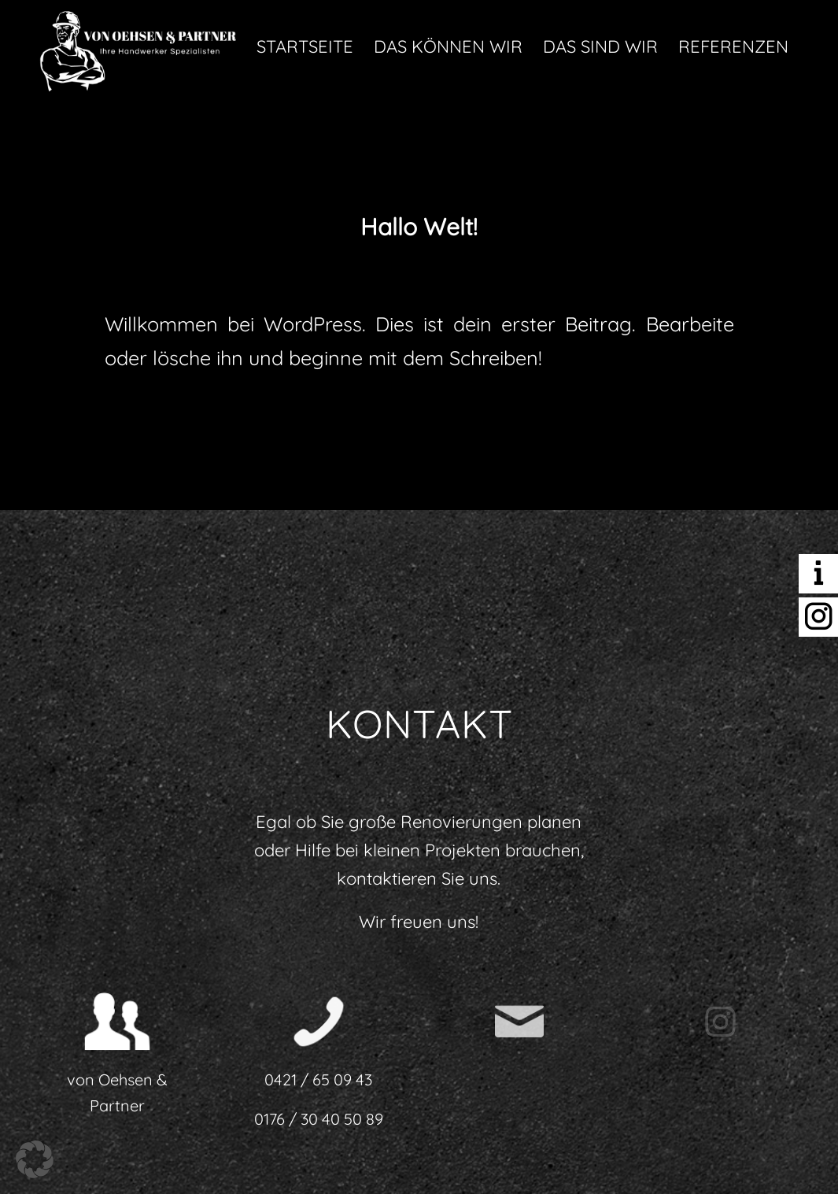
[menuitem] (305, 46)
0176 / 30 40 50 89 (318, 1119)
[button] (34, 1159)
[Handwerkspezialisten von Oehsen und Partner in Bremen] (138, 46)
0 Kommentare (369, 266)
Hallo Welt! (419, 227)
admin (608, 266)
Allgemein (498, 266)
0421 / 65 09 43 (318, 1079)
